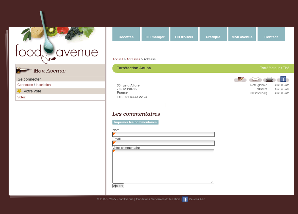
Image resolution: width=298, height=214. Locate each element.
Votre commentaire (126, 148)
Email (116, 139)
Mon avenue (242, 37)
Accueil (117, 59)
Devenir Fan (197, 199)
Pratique (213, 37)
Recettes (126, 37)
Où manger (155, 37)
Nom (115, 130)
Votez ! (23, 97)
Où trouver (184, 37)
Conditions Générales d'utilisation (158, 199)
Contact (271, 37)
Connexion (25, 84)
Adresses (133, 59)
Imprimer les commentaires (135, 122)
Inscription (43, 84)
